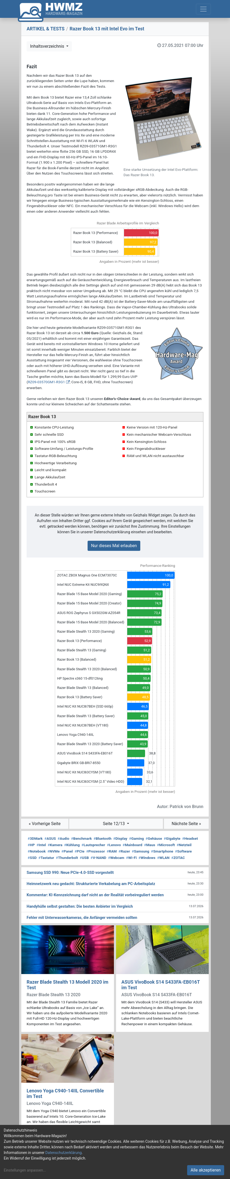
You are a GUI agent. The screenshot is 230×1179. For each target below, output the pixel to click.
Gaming (136, 838)
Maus (149, 845)
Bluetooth (102, 838)
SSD (32, 857)
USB (84, 857)
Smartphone (162, 851)
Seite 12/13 (114, 823)
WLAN (163, 857)
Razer (124, 851)
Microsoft (166, 845)
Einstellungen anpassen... (25, 1170)
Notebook (37, 851)
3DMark (35, 838)
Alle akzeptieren (206, 1170)
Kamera (55, 845)
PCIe (79, 851)
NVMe (53, 851)
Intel (41, 845)
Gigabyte (172, 838)
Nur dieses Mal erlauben (114, 545)
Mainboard (132, 845)
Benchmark (81, 838)
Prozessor (95, 851)
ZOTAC (178, 857)
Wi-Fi (131, 857)
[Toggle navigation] (203, 9)
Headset (190, 838)
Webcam (116, 857)
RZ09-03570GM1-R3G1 (46, 382)
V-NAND (98, 857)
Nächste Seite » (186, 823)
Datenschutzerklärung (63, 1152)
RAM (112, 851)
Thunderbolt (67, 857)
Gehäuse (154, 838)
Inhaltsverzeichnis (47, 46)
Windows (146, 857)
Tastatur (46, 857)
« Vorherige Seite (45, 823)
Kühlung (72, 845)
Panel (67, 851)
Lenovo (114, 845)
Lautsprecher (93, 845)
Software (183, 851)
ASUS (50, 838)
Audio (63, 838)
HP (31, 845)
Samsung (140, 851)
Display (120, 838)
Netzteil (184, 845)
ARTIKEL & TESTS (45, 28)
